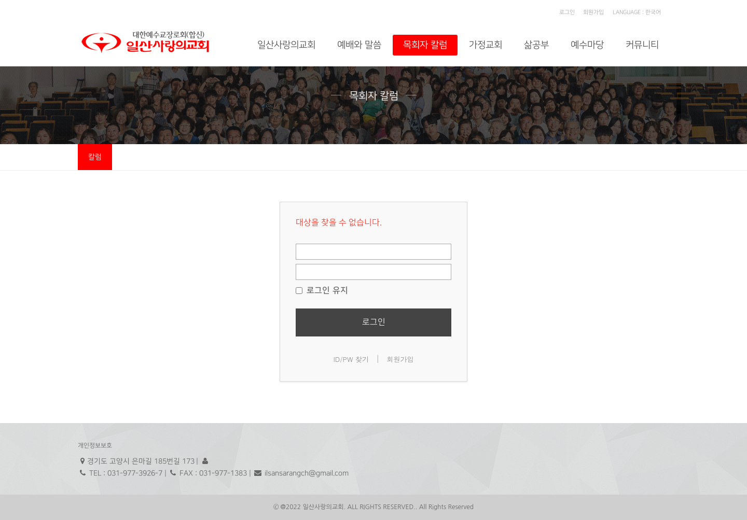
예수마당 (587, 45)
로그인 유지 (322, 290)
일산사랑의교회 (286, 45)
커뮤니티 (642, 45)
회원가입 (593, 12)
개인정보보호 (95, 445)
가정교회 (485, 45)
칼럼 (95, 157)
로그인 (567, 12)
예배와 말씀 (359, 45)
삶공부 (536, 45)
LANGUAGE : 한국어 (637, 12)
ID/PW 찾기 (351, 359)
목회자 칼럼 (425, 45)
